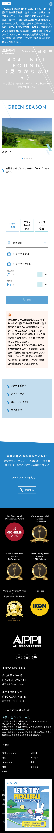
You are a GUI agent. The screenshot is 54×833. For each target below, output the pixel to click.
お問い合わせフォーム (16, 717)
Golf (6, 152)
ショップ (35, 767)
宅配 (33, 762)
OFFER (34, 753)
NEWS (5, 771)
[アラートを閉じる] (51, 4)
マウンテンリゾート (11, 753)
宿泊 (4, 757)
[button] (22, 158)
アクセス (34, 757)
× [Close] (48, 782)
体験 (4, 767)
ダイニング (7, 762)
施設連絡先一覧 (16, 729)
